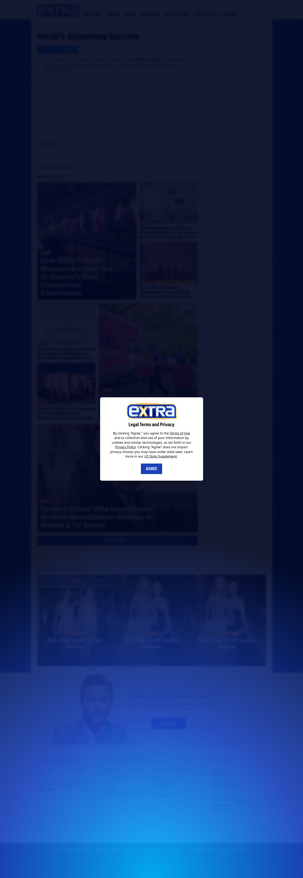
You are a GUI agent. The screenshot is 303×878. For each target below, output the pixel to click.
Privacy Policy (125, 447)
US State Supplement (160, 456)
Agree (151, 468)
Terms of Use (180, 433)
